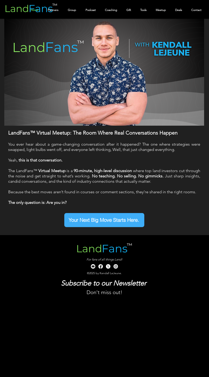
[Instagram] (115, 266)
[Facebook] (100, 266)
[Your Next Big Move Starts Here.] (104, 220)
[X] (108, 266)
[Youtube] (93, 266)
